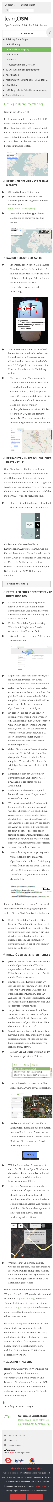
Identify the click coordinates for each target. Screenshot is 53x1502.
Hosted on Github (15, 1445)
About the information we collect (26, 1468)
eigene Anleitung (26, 1298)
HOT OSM (13, 1453)
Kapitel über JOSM (17, 1323)
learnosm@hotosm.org (17, 1435)
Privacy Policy (39, 1486)
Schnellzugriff (28, 4)
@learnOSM (13, 1440)
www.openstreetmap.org (21, 208)
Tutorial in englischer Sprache (20, 1307)
